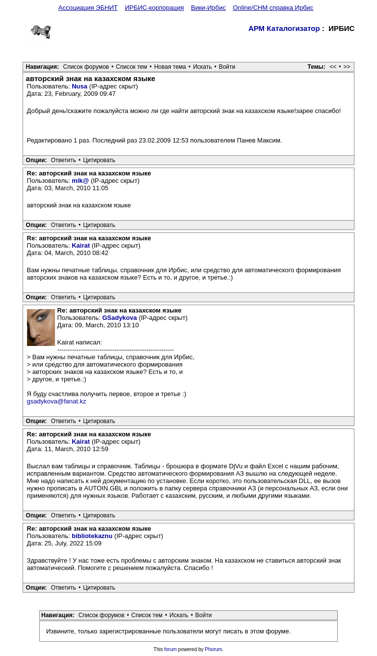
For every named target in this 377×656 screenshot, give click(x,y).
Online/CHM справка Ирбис (273, 7)
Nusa (79, 86)
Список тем (131, 66)
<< (332, 66)
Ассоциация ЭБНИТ (88, 7)
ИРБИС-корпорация (154, 7)
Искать (202, 66)
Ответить (63, 160)
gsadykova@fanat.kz (56, 401)
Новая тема (170, 66)
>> (346, 66)
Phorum (213, 649)
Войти (227, 66)
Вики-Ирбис (208, 7)
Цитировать (99, 160)
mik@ (80, 180)
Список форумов (86, 66)
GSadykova (119, 317)
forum (170, 649)
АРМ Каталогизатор (284, 28)
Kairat (81, 245)
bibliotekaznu (92, 536)
